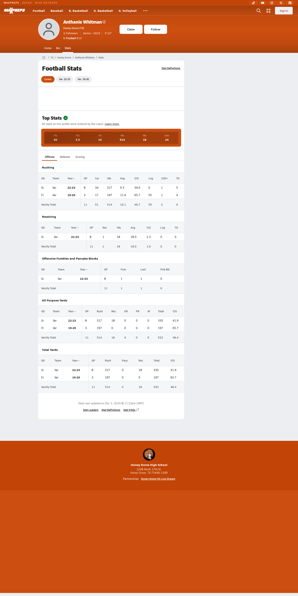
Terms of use (148, 542)
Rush (100, 311)
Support (231, 542)
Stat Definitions (171, 68)
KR (126, 311)
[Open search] (259, 11)
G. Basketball (103, 10)
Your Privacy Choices (204, 542)
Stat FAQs (131, 410)
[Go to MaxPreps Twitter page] (163, 527)
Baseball (57, 10)
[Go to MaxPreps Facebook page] (176, 527)
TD (177, 178)
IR (148, 311)
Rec (104, 227)
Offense (49, 157)
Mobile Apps (84, 542)
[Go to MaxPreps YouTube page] (135, 527)
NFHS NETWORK (46, 2)
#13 (72, 38)
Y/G (136, 178)
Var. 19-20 (83, 79)
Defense (65, 157)
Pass (125, 360)
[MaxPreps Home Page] (43, 57)
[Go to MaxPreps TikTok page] (122, 527)
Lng (150, 178)
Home (48, 48)
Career (48, 79)
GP (85, 178)
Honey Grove (64, 57)
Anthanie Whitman (84, 22)
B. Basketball (78, 10)
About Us (65, 542)
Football (39, 10)
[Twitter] (281, 3)
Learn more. (112, 124)
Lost (143, 269)
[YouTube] (262, 3)
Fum (123, 269)
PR (137, 311)
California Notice (173, 542)
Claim (131, 29)
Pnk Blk (165, 269)
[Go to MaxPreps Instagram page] (149, 527)
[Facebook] (290, 3)
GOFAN (27, 2)
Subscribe (104, 542)
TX (52, 57)
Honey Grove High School (149, 457)
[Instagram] (272, 3)
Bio (58, 48)
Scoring (80, 157)
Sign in (284, 11)
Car (97, 178)
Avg (122, 178)
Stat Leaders (90, 410)
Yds (109, 178)
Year (71, 178)
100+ (164, 178)
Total (161, 311)
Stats (68, 48)
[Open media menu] (268, 11)
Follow (155, 29)
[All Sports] (145, 11)
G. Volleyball (128, 10)
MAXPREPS (11, 2)
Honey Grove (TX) (73, 28)
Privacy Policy (125, 542)
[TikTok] (253, 3)
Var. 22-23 (64, 79)
